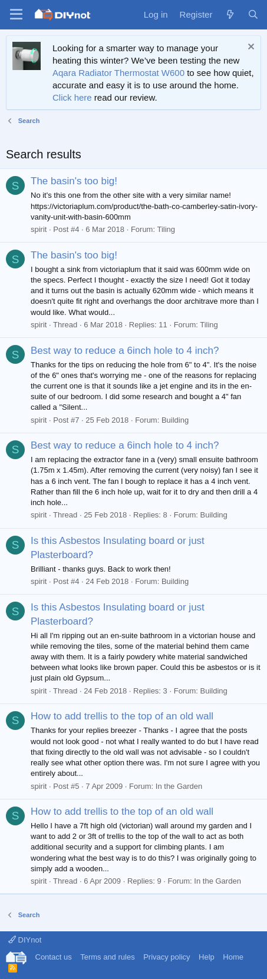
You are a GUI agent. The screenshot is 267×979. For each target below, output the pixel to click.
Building (175, 420)
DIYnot (24, 939)
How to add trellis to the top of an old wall (122, 716)
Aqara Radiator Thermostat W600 (118, 73)
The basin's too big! (74, 181)
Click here (72, 97)
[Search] (253, 14)
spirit (39, 229)
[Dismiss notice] (250, 48)
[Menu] (16, 14)
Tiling (166, 229)
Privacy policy (166, 957)
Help (207, 957)
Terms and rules (107, 957)
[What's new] (229, 14)
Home (233, 957)
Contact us (53, 957)
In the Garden (179, 786)
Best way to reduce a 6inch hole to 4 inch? (125, 350)
